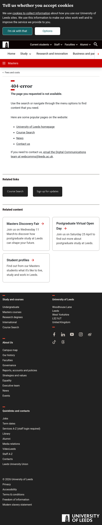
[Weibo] (89, 335)
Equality (7, 380)
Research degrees (13, 317)
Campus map (10, 350)
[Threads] (63, 342)
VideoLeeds (9, 448)
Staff (58, 44)
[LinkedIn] (63, 335)
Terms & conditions (13, 494)
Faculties (71, 44)
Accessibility (10, 489)
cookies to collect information (31, 13)
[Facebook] (54, 335)
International (10, 322)
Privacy (7, 484)
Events (6, 395)
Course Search (25, 132)
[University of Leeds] (80, 518)
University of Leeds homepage (35, 127)
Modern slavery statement (17, 504)
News (19, 138)
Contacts (8, 459)
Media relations (11, 443)
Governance (9, 365)
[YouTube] (71, 335)
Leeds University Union (15, 464)
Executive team (11, 385)
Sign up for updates (47, 191)
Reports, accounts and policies (20, 370)
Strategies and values (15, 375)
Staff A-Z (8, 453)
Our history (9, 355)
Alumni (85, 44)
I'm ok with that (17, 31)
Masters (10, 63)
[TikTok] (54, 342)
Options (47, 31)
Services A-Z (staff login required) (21, 428)
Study (26, 53)
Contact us (23, 144)
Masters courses (12, 312)
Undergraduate (11, 307)
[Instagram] (80, 335)
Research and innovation (52, 53)
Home (11, 53)
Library (6, 433)
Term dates (9, 423)
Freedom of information (16, 499)
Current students (41, 44)
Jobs (5, 418)
